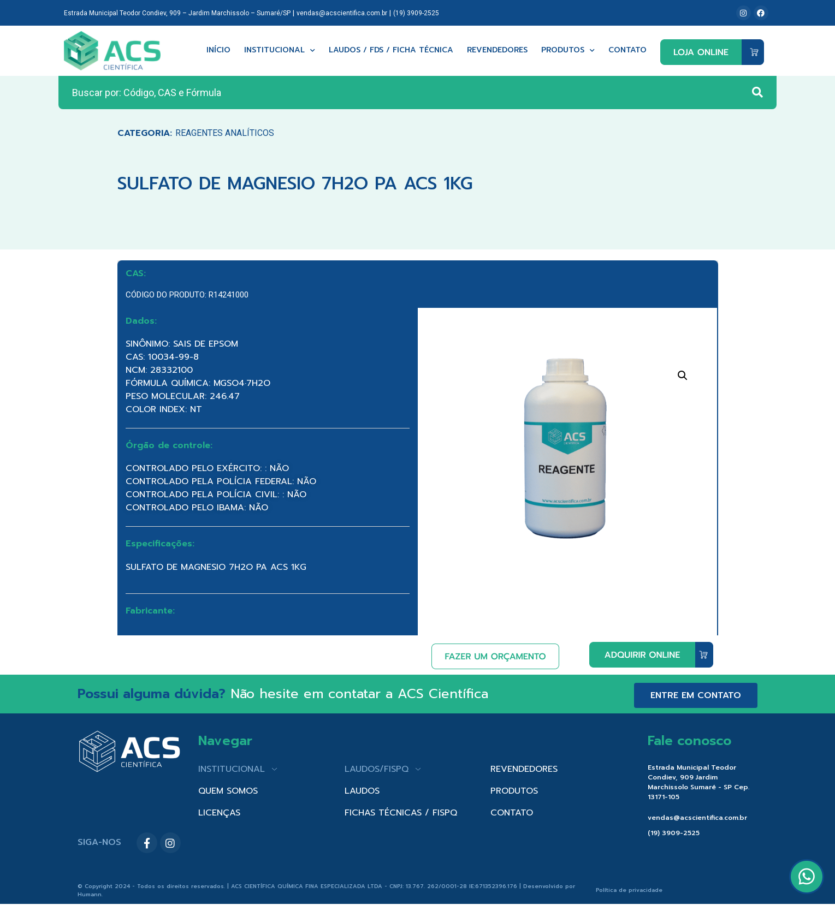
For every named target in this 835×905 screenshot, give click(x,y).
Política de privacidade (629, 890)
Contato (627, 50)
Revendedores (497, 50)
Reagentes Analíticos (224, 133)
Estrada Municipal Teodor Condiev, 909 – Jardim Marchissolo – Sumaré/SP (177, 13)
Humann (90, 894)
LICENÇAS (219, 812)
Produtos (568, 50)
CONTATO (511, 812)
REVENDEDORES (524, 769)
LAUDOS (362, 790)
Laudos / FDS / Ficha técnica (391, 50)
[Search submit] (757, 92)
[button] (682, 375)
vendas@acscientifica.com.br (342, 13)
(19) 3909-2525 (416, 13)
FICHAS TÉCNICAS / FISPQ (401, 812)
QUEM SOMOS (228, 790)
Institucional (279, 50)
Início (218, 50)
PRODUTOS (514, 790)
